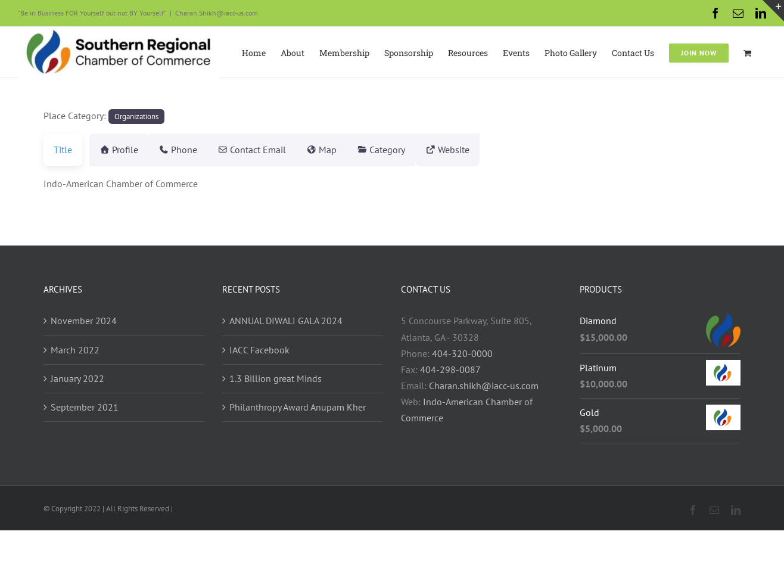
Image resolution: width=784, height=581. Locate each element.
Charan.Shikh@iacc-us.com (216, 12)
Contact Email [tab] (266, 150)
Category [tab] (409, 150)
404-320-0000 (462, 353)
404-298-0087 (450, 369)
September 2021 (85, 407)
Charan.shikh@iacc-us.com (484, 386)
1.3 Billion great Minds (275, 378)
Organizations (136, 116)
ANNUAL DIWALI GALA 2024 (286, 321)
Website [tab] (483, 150)
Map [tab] (343, 150)
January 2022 (77, 378)
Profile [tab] (118, 150)
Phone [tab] (185, 150)
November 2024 (84, 321)
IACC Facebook (259, 350)
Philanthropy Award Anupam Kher (297, 407)
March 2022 (75, 350)
